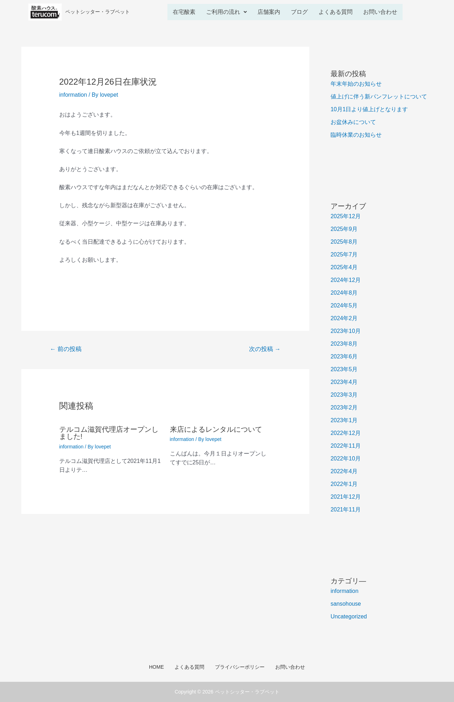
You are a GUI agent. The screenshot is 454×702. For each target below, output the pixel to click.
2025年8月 (344, 242)
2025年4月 (344, 267)
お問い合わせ (380, 12)
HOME (156, 667)
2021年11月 (346, 509)
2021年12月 (346, 497)
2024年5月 (344, 305)
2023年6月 (344, 356)
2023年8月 (344, 344)
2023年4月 (344, 382)
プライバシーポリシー (240, 667)
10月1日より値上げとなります (369, 109)
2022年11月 (346, 446)
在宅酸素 (184, 12)
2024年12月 (346, 280)
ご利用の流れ (226, 12)
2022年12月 (346, 433)
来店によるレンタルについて (216, 429)
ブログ (299, 12)
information (73, 95)
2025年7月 (344, 254)
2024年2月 (344, 318)
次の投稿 (265, 349)
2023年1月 (344, 420)
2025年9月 (344, 229)
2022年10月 (346, 458)
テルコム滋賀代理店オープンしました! (109, 432)
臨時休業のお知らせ (356, 135)
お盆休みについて (353, 122)
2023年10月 (346, 331)
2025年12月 (346, 216)
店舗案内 (269, 12)
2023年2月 (344, 407)
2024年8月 (344, 293)
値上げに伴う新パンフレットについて (379, 97)
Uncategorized (349, 616)
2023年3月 (344, 395)
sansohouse (346, 604)
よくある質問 (336, 12)
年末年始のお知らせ (356, 84)
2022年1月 (344, 484)
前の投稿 (66, 349)
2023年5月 (344, 369)
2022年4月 (344, 471)
